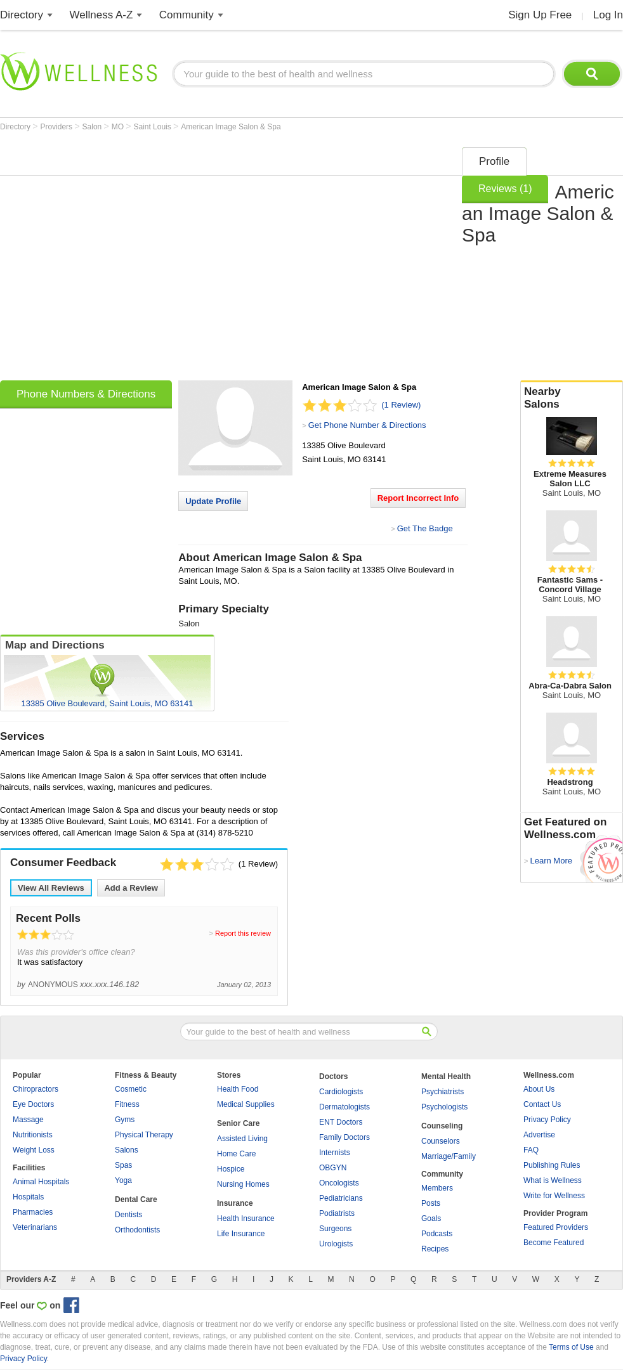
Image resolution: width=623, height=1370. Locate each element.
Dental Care (136, 1199)
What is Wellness (552, 1180)
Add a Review (131, 888)
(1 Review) (401, 405)
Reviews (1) (505, 188)
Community (186, 15)
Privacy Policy (547, 1119)
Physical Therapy (144, 1134)
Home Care (236, 1153)
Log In (608, 15)
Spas (123, 1165)
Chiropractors (35, 1089)
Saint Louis (153, 126)
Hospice (230, 1169)
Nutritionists (33, 1134)
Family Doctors (344, 1137)
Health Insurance (246, 1218)
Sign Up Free (540, 15)
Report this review (243, 933)
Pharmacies (33, 1212)
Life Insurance (241, 1233)
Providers (57, 126)
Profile (494, 161)
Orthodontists (137, 1229)
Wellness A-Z (101, 15)
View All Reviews (51, 888)
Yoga (123, 1180)
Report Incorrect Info (418, 498)
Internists (334, 1152)
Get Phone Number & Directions (367, 425)
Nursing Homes (243, 1184)
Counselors (440, 1141)
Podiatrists (337, 1213)
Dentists (128, 1214)
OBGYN (332, 1167)
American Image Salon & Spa (230, 126)
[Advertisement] (119, 259)
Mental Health (446, 1076)
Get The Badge (425, 528)
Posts (430, 1203)
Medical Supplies (246, 1104)
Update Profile (213, 501)
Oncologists (339, 1183)
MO (119, 126)
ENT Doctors (340, 1122)
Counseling (441, 1125)
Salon (93, 126)
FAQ (531, 1150)
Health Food (237, 1089)
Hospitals (28, 1196)
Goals (431, 1218)
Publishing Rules (551, 1165)
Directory (21, 15)
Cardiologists (341, 1091)
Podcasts (436, 1233)
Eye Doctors (33, 1104)
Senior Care (238, 1123)
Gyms (124, 1119)
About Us (538, 1089)
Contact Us (542, 1104)
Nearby (571, 398)
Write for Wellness (554, 1195)
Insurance (235, 1203)
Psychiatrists (442, 1091)
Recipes (435, 1248)
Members (437, 1188)
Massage (28, 1119)
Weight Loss (34, 1150)
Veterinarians (35, 1227)
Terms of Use (571, 1347)
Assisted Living (242, 1138)
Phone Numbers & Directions (85, 394)
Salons (126, 1150)
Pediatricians (341, 1198)
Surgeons (335, 1228)
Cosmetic (131, 1089)
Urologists (336, 1243)
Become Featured (553, 1242)
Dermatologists (344, 1106)
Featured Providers (555, 1227)
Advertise (539, 1134)
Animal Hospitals (41, 1181)
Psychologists (444, 1106)
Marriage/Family (448, 1156)
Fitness (127, 1104)
